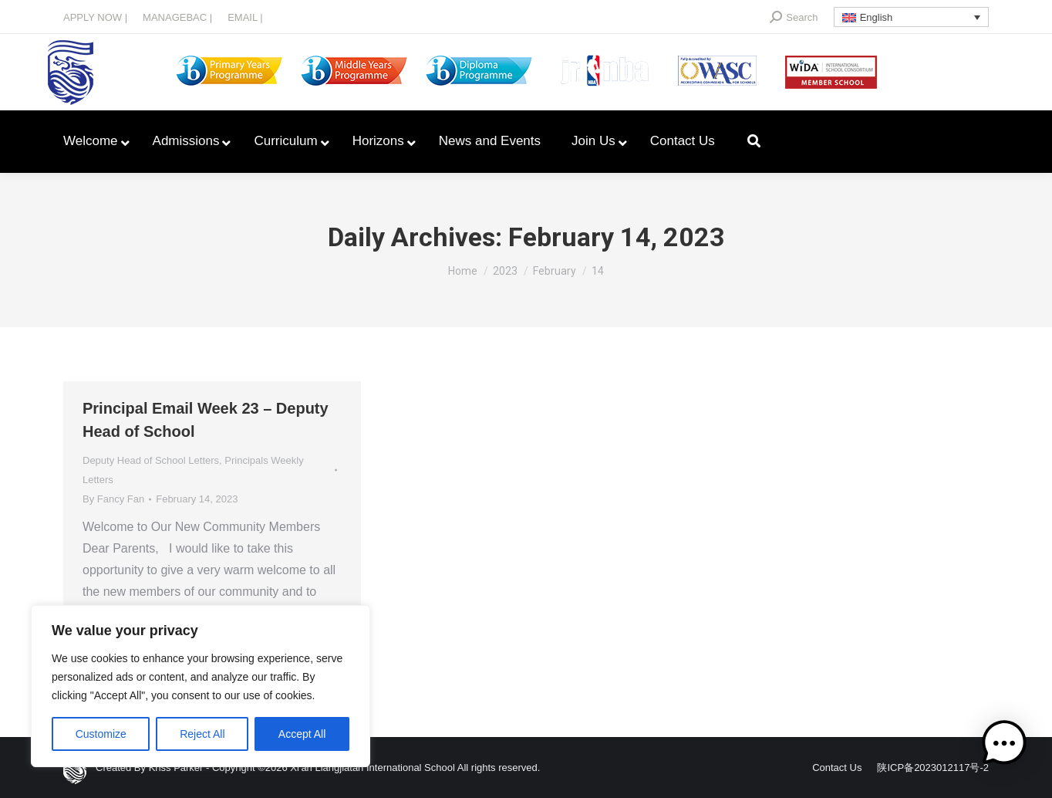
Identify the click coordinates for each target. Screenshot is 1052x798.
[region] (200, 686)
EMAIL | (245, 17)
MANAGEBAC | (177, 17)
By (113, 499)
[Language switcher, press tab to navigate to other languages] (912, 17)
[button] (1004, 747)
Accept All (301, 734)
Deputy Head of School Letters (151, 460)
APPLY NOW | (95, 17)
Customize (101, 734)
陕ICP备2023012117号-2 (933, 767)
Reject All (202, 734)
